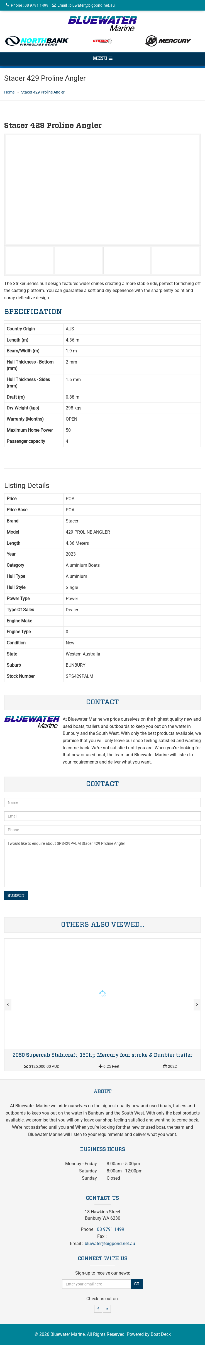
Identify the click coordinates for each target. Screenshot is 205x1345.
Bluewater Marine (67, 1334)
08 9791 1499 (36, 5)
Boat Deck (161, 1334)
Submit (16, 896)
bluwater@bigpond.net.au (92, 5)
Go (136, 1284)
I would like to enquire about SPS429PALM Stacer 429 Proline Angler (102, 863)
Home (9, 92)
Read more (102, 1005)
